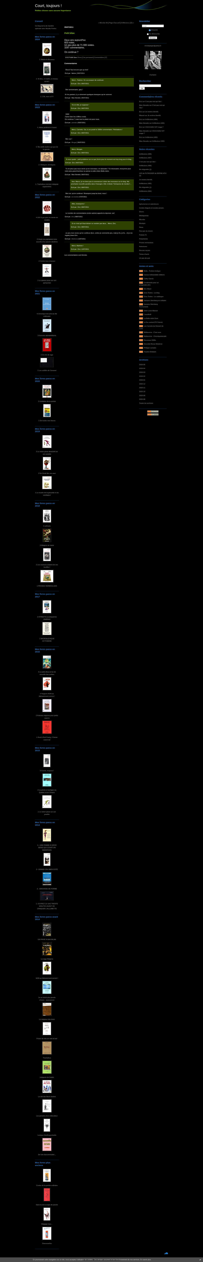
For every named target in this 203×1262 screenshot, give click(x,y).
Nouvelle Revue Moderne (153, 344)
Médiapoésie (144, 215)
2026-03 (142, 372)
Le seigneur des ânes (47, 1019)
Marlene (74, 239)
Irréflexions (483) (151, 137)
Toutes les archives (146, 403)
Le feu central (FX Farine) (153, 322)
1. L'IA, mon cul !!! (46, 96)
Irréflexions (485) (145, 183)
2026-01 (142, 380)
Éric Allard (147, 289)
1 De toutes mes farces (47, 420)
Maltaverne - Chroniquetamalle (155, 336)
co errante (75, 197)
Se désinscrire (153, 34)
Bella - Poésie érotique (152, 271)
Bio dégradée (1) (145, 187)
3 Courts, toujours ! (47, 771)
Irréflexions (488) (145, 154)
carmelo (74, 122)
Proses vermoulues (146, 242)
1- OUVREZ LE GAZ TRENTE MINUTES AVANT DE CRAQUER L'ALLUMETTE (47, 906)
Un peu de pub (144, 258)
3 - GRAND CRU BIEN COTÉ (47, 869)
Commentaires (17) (100, 57)
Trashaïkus (47, 1058)
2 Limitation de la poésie (47, 401)
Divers (141, 212)
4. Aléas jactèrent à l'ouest (47, 127)
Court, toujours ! (48, 6)
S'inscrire (153, 30)
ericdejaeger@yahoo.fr (152, 46)
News (141, 227)
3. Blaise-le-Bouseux (46, 59)
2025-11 (142, 387)
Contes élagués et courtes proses (151, 208)
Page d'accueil (114, 23)
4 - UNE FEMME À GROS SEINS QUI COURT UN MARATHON (46, 847)
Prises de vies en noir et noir (47, 1038)
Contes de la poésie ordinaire (47, 1185)
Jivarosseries (47, 1243)
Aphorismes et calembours (149, 204)
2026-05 (142, 364)
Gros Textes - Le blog (151, 293)
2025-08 (142, 399)
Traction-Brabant (150, 352)
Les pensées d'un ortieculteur (47, 1116)
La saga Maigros (47, 959)
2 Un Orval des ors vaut (46, 473)
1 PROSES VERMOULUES (47, 586)
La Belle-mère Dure (151, 318)
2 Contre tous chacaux (47, 261)
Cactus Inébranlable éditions (154, 275)
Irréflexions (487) (145, 158)
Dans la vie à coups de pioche (47, 1205)
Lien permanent (88, 57)
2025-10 (142, 391)
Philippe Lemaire (150, 348)
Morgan (74, 142)
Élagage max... (46, 1224)
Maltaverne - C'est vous (152, 332)
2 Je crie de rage (47, 355)
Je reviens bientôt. (151, 111)
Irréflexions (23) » (127, 23)
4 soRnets (47, 526)
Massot (141, 115)
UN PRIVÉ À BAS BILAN (47, 939)
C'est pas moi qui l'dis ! (153, 101)
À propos (153, 75)
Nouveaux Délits (150, 340)
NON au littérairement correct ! (47, 978)
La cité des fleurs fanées (47, 1096)
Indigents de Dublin (47, 1077)
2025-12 (142, 384)
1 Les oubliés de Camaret (47, 370)
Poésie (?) (143, 235)
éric (73, 216)
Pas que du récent (145, 231)
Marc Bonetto (144, 105)
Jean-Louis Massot (151, 310)
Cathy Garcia (149, 278)
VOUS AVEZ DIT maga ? (154, 127)
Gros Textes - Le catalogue (154, 296)
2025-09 (142, 395)
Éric (140, 101)
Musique (142, 223)
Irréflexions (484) (151, 119)
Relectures (143, 246)
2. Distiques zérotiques (47, 165)
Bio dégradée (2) (145, 169)
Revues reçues (144, 250)
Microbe (142, 219)
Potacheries (143, 239)
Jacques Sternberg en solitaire (155, 300)
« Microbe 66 (103, 23)
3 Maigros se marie (47, 545)
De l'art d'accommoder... (47, 1154)
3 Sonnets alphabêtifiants (47, 335)
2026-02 (142, 376)
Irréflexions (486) (145, 165)
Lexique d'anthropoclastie (47, 1135)
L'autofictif (147, 314)
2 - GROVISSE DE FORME (47, 889)
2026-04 (142, 368)
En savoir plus (145, 1260)
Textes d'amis (144, 254)
